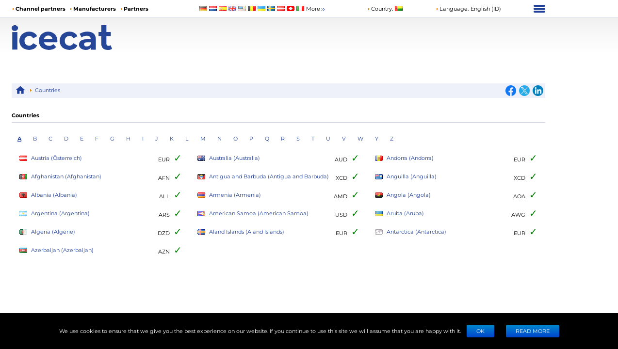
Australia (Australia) (228, 158)
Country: (380, 8)
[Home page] (78, 37)
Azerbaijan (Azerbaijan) (56, 250)
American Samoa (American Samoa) (253, 213)
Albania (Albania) (48, 195)
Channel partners (40, 8)
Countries (47, 90)
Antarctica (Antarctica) (410, 232)
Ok (480, 330)
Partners (136, 8)
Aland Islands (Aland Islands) (240, 232)
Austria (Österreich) (50, 158)
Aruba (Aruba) (399, 213)
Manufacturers (94, 8)
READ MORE (533, 330)
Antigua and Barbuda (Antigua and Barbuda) (263, 177)
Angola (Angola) (403, 195)
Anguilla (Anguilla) (406, 177)
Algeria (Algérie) (47, 232)
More (316, 9)
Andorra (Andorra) (404, 158)
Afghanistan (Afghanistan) (60, 177)
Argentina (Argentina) (54, 213)
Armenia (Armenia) (229, 195)
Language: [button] (452, 8)
